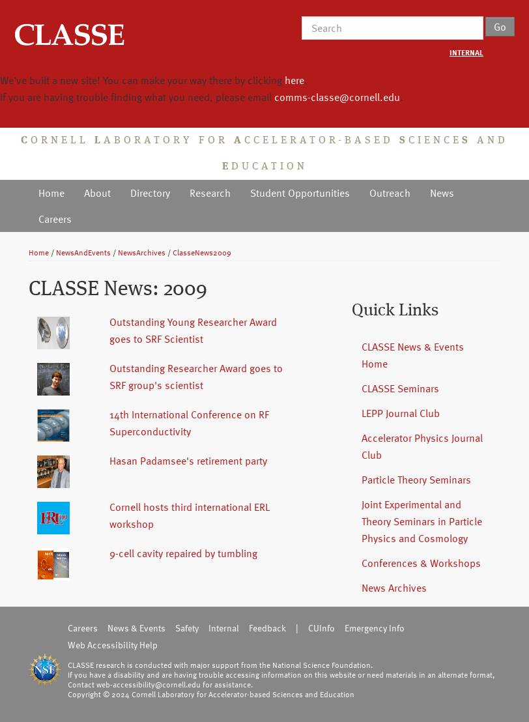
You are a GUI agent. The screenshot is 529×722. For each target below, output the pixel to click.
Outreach (389, 193)
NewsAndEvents (83, 252)
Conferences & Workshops (421, 563)
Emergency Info (375, 628)
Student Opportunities (300, 193)
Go (500, 27)
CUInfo (321, 628)
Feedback (267, 628)
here (294, 80)
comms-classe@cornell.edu (337, 97)
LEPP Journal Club (401, 413)
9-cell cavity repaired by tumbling (183, 553)
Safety (187, 628)
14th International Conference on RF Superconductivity (189, 423)
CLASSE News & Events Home (413, 355)
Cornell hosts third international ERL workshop (189, 515)
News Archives (394, 588)
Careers (55, 219)
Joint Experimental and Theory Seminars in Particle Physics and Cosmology (422, 521)
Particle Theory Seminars (416, 479)
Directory (150, 193)
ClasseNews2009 (202, 252)
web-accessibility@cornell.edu (148, 684)
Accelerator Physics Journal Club (422, 446)
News (442, 193)
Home (51, 193)
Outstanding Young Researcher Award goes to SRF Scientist (193, 330)
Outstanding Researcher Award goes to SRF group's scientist (196, 376)
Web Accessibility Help (113, 645)
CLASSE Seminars (400, 388)
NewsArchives (141, 252)
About (97, 193)
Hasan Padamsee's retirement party (188, 461)
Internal (223, 628)
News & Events (136, 628)
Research (210, 193)
